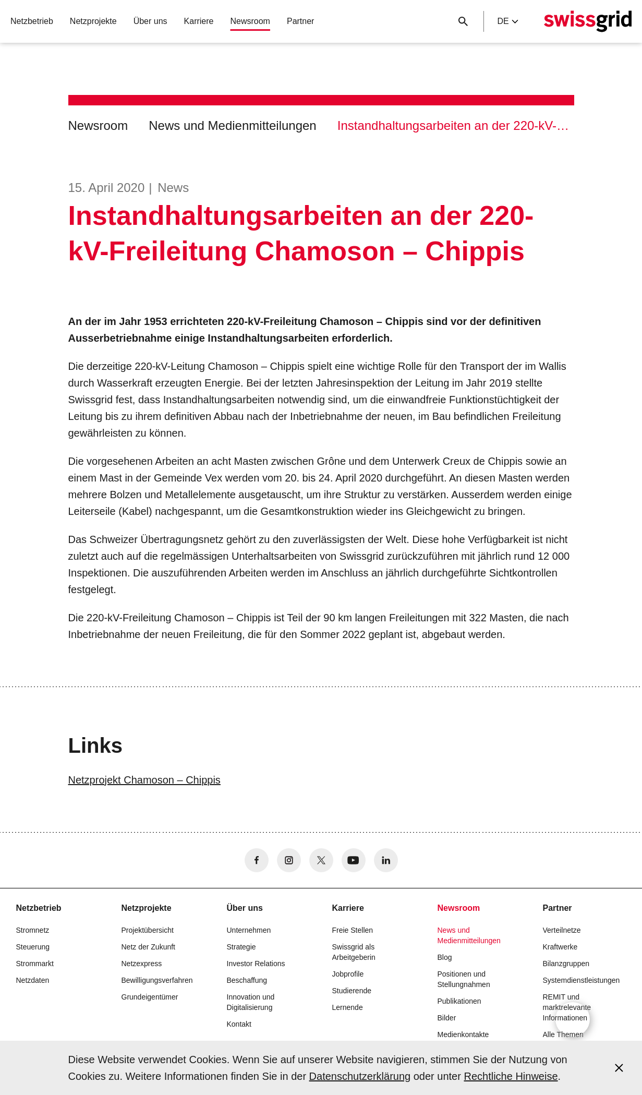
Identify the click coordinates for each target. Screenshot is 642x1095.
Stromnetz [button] (33, 930)
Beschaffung (247, 980)
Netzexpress (142, 963)
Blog (445, 957)
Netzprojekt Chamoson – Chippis (144, 780)
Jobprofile (348, 974)
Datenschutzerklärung (360, 1076)
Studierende (352, 990)
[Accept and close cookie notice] (619, 1068)
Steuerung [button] (33, 947)
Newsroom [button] (250, 21)
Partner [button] (300, 21)
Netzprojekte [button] (93, 21)
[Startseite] (588, 21)
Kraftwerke (560, 947)
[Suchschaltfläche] (463, 21)
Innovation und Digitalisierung (251, 1002)
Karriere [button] (199, 21)
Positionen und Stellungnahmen (464, 979)
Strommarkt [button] (35, 963)
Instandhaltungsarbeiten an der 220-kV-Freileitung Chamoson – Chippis (455, 125)
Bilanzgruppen (566, 963)
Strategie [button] (241, 947)
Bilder (447, 1018)
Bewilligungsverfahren (157, 980)
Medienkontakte (463, 1034)
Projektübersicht (148, 930)
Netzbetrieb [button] (31, 21)
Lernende (347, 1007)
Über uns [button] (150, 21)
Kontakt (239, 1024)
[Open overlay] (572, 1019)
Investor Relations (256, 963)
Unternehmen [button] (249, 930)
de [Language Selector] (507, 21)
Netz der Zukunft (149, 947)
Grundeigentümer (150, 997)
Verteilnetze (562, 930)
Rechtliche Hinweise (511, 1076)
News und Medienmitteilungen (233, 125)
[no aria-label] (257, 860)
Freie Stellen (352, 930)
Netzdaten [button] (33, 980)
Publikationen (459, 1001)
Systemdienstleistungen (581, 980)
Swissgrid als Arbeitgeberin (353, 952)
